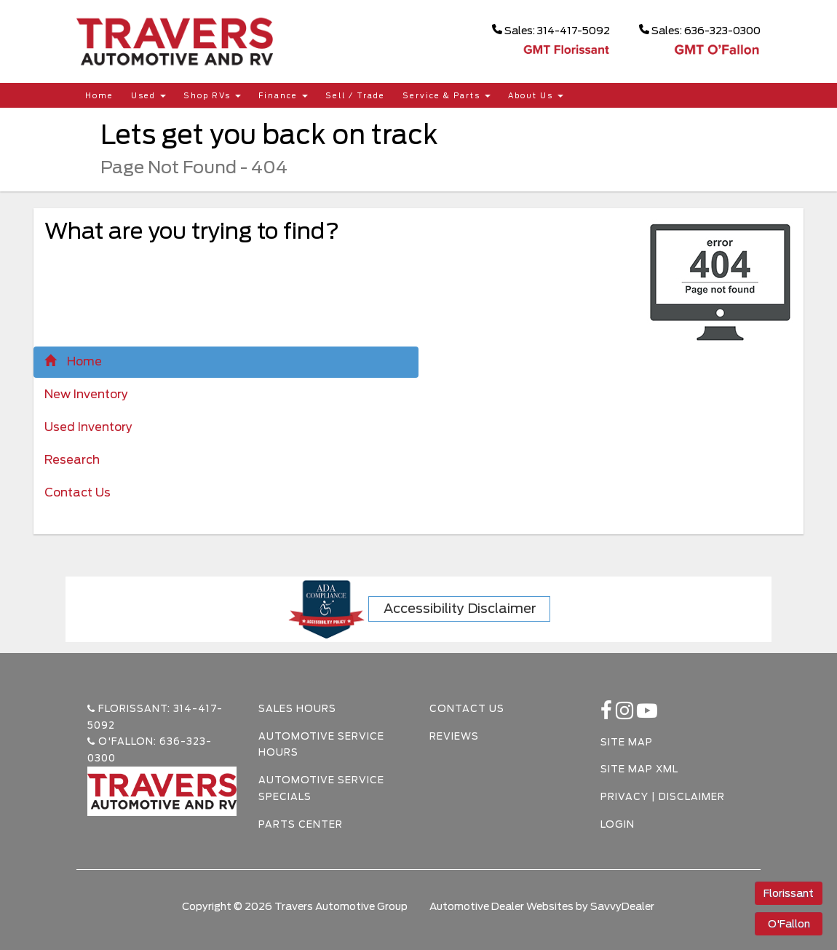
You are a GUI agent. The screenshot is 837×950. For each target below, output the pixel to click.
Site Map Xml (639, 769)
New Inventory (86, 394)
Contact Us (77, 492)
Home (99, 95)
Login (617, 824)
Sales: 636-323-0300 (700, 30)
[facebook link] (608, 714)
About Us (535, 95)
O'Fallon (789, 924)
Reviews (454, 736)
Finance (283, 95)
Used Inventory (88, 427)
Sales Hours (297, 708)
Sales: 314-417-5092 (551, 30)
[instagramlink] (626, 714)
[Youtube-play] (647, 714)
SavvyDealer (622, 906)
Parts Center (300, 824)
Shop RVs (212, 95)
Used (148, 95)
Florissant (788, 893)
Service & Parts (446, 95)
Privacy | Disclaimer (662, 796)
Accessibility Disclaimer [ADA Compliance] (460, 608)
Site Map (626, 742)
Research (72, 460)
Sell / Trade (355, 95)
